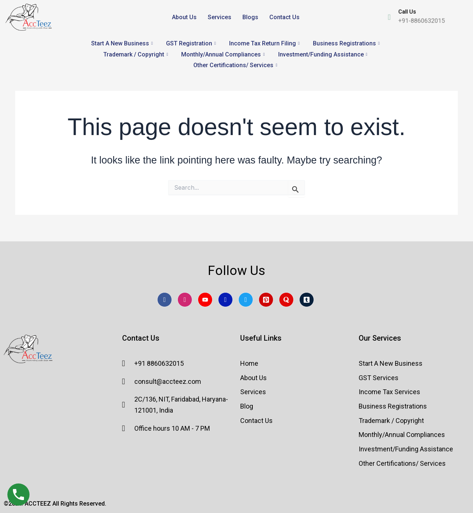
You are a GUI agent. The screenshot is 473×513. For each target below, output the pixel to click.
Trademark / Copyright (135, 54)
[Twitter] (245, 299)
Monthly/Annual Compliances (223, 54)
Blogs (250, 17)
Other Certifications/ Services (235, 65)
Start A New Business (122, 43)
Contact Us (284, 17)
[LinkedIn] (225, 299)
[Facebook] (164, 299)
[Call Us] (381, 17)
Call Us (403, 10)
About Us (184, 17)
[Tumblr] (306, 299)
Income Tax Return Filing (264, 43)
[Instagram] (184, 299)
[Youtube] (205, 299)
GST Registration (191, 43)
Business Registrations (346, 43)
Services (219, 17)
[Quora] (286, 299)
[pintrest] (266, 299)
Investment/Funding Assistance (322, 54)
